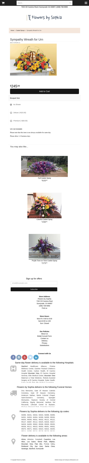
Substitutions (44, 345)
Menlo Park (42, 442)
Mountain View (33, 373)
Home (12, 30)
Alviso (23, 439)
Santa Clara (50, 446)
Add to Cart (44, 91)
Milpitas (52, 442)
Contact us (44, 338)
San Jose (39, 446)
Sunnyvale (40, 449)
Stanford (24, 366)
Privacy (44, 343)
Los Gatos (31, 442)
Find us (44, 308)
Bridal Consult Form (44, 336)
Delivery (44, 341)
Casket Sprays (20, 30)
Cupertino (47, 439)
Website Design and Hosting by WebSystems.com (66, 459)
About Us (44, 334)
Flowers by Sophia (44, 17)
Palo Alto (38, 444)
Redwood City (27, 446)
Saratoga (24, 449)
